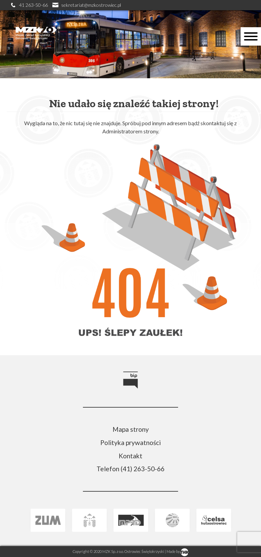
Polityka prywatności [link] (130, 442)
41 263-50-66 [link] (29, 5)
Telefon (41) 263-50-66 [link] (130, 469)
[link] (36, 46)
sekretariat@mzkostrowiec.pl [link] (86, 5)
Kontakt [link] (130, 456)
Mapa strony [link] (130, 429)
